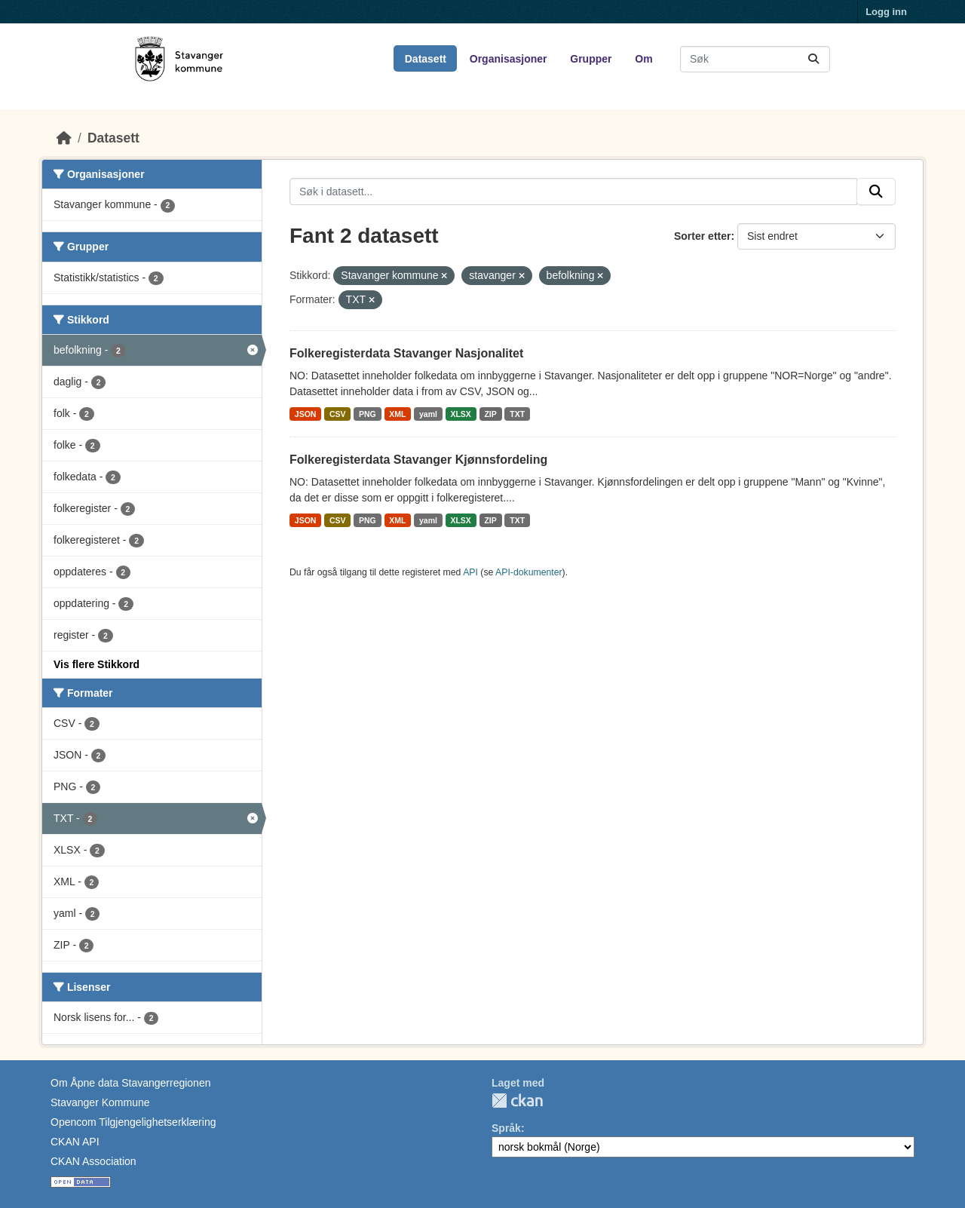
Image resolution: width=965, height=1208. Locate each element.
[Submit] (813, 59)
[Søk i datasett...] (755, 59)
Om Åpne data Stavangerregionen (130, 1083)
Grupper (590, 59)
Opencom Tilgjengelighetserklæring (133, 1122)
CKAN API (75, 1142)
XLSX (460, 414)
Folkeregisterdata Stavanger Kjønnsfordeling (418, 459)
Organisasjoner (508, 59)
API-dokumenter (528, 572)
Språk (506, 1128)
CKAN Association (93, 1161)
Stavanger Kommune (100, 1102)
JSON (306, 414)
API (470, 572)
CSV (337, 414)
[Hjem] (64, 138)
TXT (517, 414)
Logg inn (886, 11)
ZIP (490, 414)
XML (397, 414)
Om (643, 59)
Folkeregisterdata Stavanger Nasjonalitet (406, 353)
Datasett (425, 59)
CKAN (517, 1100)
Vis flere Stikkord (96, 664)
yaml (428, 414)
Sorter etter (702, 236)
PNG (367, 414)
